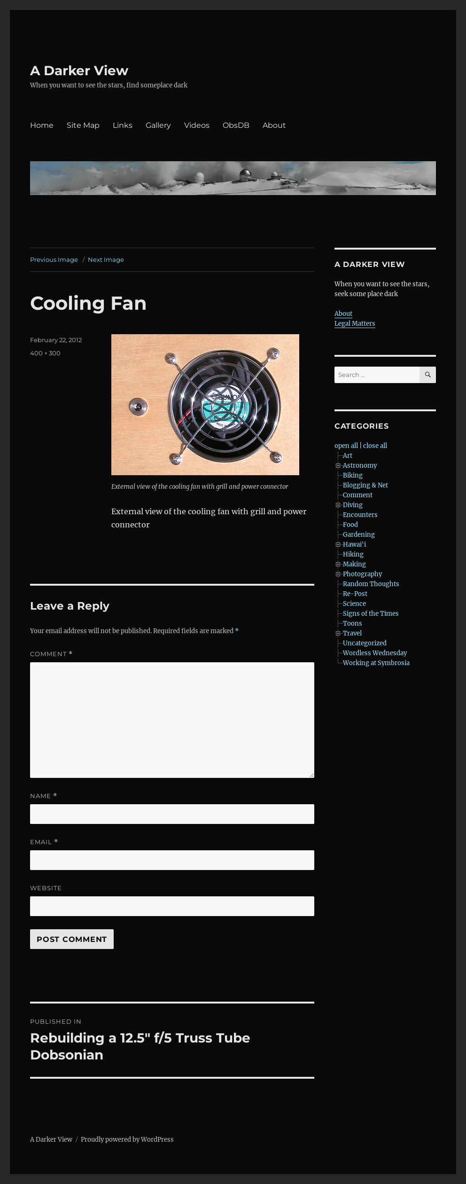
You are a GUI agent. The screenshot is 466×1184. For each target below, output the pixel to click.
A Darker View (79, 70)
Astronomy (360, 466)
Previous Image (54, 259)
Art (347, 456)
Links (122, 125)
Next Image (106, 259)
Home (42, 125)
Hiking (353, 554)
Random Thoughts (371, 584)
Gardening (359, 535)
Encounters (360, 515)
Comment (51, 654)
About (274, 125)
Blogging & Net (365, 485)
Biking (353, 475)
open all (346, 446)
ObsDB (236, 125)
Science (354, 604)
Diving (353, 505)
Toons (352, 623)
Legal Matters (354, 324)
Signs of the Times (371, 614)
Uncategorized (365, 643)
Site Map (83, 125)
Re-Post (355, 594)
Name (43, 796)
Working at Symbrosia (376, 663)
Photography (362, 574)
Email (44, 842)
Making (354, 564)
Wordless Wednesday (375, 653)
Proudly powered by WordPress (127, 1140)
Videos (197, 125)
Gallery (158, 125)
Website (46, 888)
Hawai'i (354, 545)
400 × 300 (45, 353)
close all (375, 446)
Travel (352, 633)
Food (350, 525)
